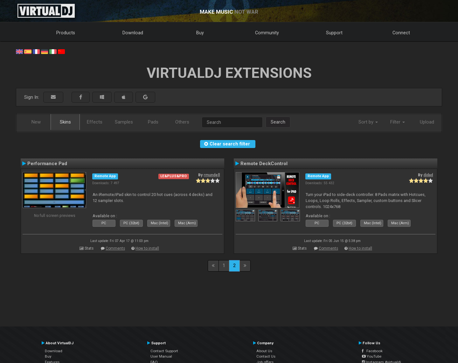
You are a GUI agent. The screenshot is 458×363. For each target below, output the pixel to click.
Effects (94, 122)
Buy (200, 32)
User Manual (161, 356)
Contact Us (265, 356)
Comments (115, 248)
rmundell (212, 175)
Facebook (372, 351)
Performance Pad (47, 163)
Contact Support (164, 351)
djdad (428, 175)
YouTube (371, 356)
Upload (427, 122)
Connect (401, 32)
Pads (153, 122)
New (36, 122)
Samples (124, 122)
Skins (65, 122)
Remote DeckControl (264, 163)
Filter (397, 122)
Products (65, 32)
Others (182, 122)
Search (278, 122)
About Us (264, 351)
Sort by (368, 122)
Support (334, 32)
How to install (147, 248)
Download (132, 32)
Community (267, 32)
